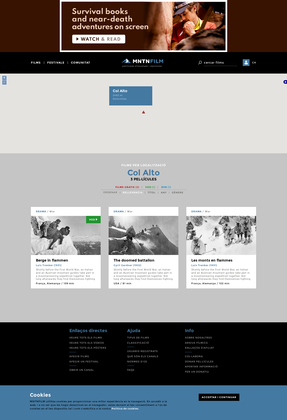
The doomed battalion (134, 260)
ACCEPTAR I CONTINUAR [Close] (219, 397)
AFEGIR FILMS (79, 356)
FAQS (131, 369)
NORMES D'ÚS (137, 361)
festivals (55, 62)
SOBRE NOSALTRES (198, 337)
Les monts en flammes (211, 260)
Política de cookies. (125, 408)
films (36, 62)
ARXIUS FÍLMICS (196, 342)
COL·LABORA (194, 356)
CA (254, 62)
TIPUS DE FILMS (138, 337)
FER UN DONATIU (197, 371)
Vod (93, 219)
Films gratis (127, 187)
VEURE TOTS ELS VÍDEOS (86, 342)
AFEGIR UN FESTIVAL (84, 361)
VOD (150, 187)
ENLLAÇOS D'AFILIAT (199, 347)
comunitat (80, 62)
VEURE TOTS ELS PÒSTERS (87, 347)
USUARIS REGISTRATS (142, 351)
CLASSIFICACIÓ (138, 342)
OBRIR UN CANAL (81, 369)
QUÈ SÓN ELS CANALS (142, 356)
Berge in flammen (52, 260)
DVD (166, 187)
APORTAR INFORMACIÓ (201, 366)
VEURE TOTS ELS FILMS (85, 337)
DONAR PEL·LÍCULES (199, 361)
